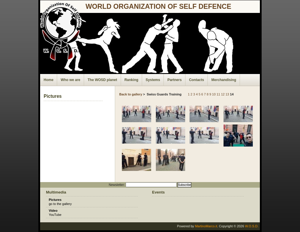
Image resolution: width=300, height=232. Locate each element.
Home (48, 80)
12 (222, 94)
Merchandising (223, 80)
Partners (174, 80)
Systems (153, 80)
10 (214, 94)
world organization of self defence (158, 6)
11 (218, 94)
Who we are (70, 80)
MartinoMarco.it (206, 226)
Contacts (196, 80)
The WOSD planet (102, 80)
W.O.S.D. (251, 226)
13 (227, 94)
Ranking (131, 80)
